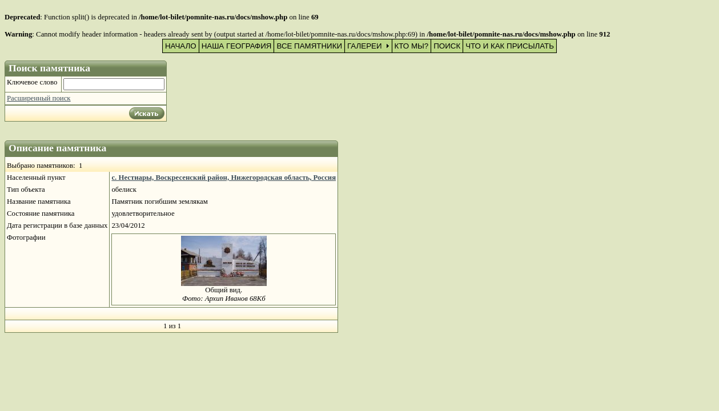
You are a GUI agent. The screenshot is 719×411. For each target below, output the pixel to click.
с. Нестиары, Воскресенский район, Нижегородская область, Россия (223, 178)
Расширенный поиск (39, 98)
